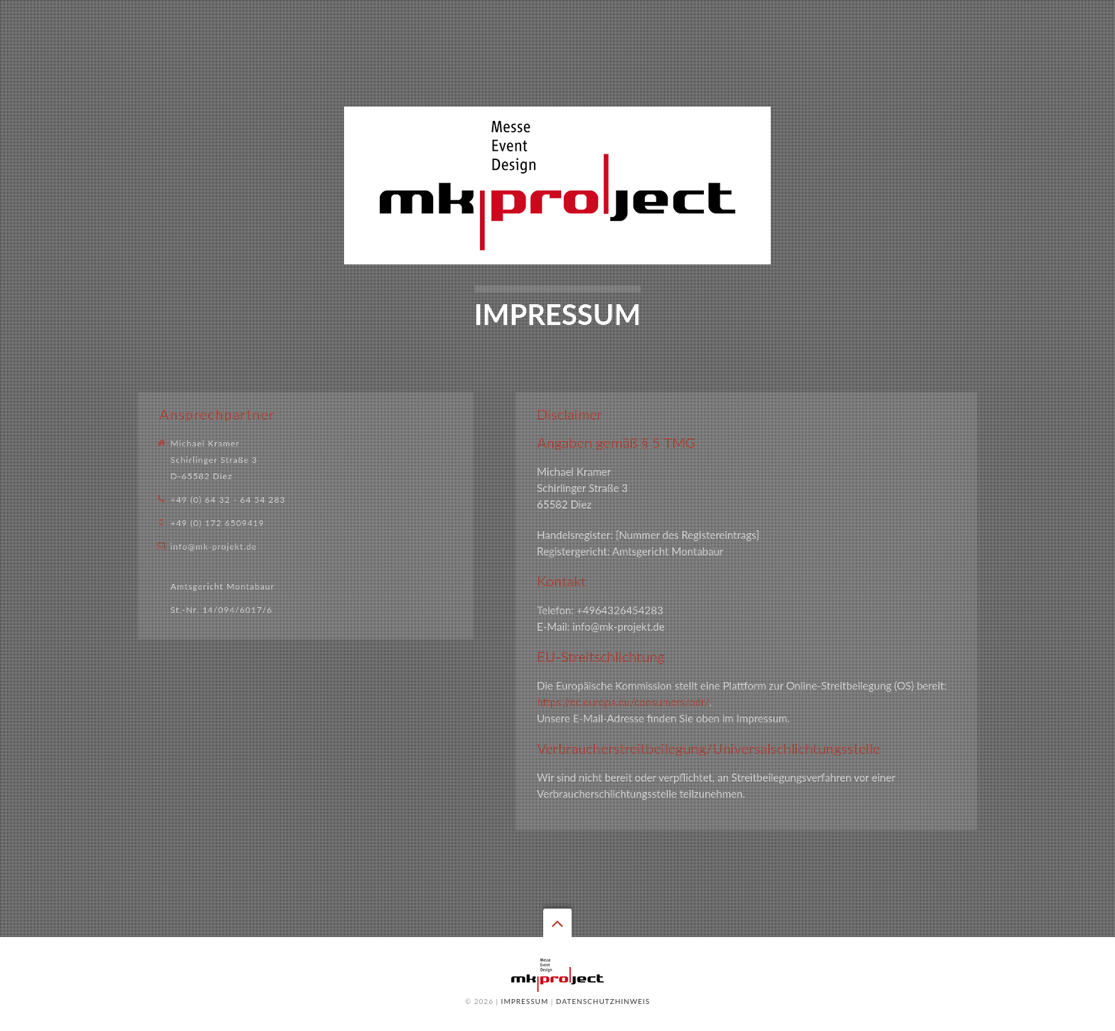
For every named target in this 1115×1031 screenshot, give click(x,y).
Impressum (525, 1001)
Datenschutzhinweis (603, 1001)
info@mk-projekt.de (214, 546)
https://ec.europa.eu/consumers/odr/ (623, 701)
